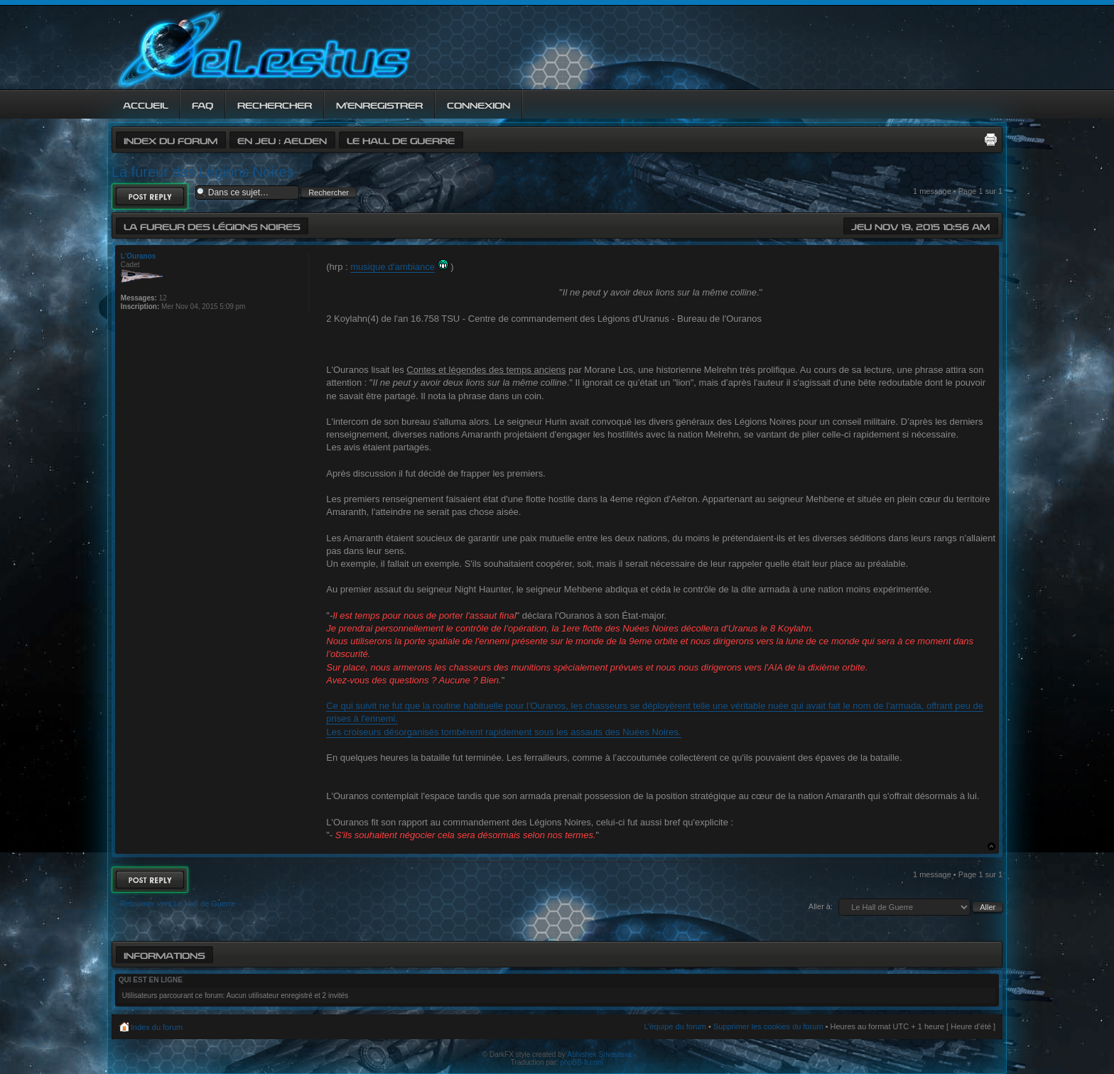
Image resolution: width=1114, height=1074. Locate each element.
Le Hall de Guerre (401, 139)
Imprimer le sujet (990, 139)
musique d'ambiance (392, 266)
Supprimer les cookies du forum (768, 1026)
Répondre (150, 196)
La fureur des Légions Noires (203, 172)
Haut (991, 846)
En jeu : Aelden (282, 139)
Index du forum (170, 139)
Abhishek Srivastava (600, 1054)
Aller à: (821, 906)
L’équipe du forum (674, 1026)
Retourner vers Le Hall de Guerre (178, 903)
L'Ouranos (138, 256)
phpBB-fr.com (582, 1062)
